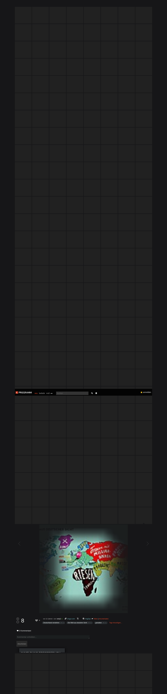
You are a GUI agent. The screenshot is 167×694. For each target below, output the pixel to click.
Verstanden (153, 689)
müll (48, 4)
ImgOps (88, 360)
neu (36, 4)
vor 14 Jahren (48, 360)
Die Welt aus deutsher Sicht (77, 364)
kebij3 (59, 360)
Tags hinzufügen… (115, 364)
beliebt (42, 4)
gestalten (98, 364)
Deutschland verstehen (51, 364)
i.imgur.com (71, 360)
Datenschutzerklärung (76, 691)
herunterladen (104, 360)
